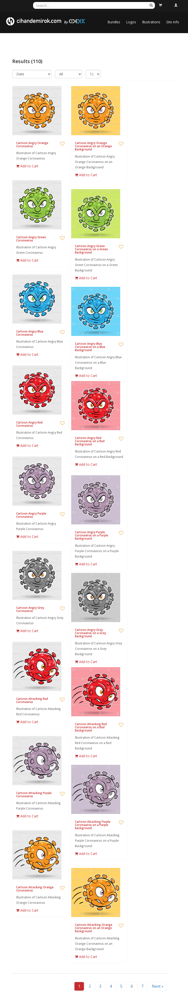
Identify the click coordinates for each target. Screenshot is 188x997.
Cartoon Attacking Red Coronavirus (32, 700)
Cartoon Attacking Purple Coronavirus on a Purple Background (92, 825)
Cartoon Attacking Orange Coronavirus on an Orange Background (93, 928)
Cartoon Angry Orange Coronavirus (32, 144)
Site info (172, 22)
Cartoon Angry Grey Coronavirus (30, 609)
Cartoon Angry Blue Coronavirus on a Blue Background (90, 347)
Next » (158, 986)
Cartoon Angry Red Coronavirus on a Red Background (90, 441)
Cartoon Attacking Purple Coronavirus (34, 794)
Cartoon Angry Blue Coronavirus (29, 333)
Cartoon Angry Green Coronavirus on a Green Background (91, 249)
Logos (131, 22)
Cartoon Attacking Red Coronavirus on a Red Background (91, 727)
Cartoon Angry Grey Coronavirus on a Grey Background (90, 633)
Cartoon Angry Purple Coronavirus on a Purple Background (91, 535)
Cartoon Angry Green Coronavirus (31, 238)
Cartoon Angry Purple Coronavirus (31, 515)
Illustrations (151, 22)
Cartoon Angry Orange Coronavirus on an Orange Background (93, 146)
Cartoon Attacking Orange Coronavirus (35, 888)
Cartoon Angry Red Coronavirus (29, 424)
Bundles (113, 22)
